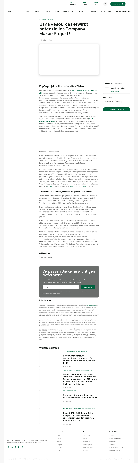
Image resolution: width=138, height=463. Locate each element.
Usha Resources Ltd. (118, 88)
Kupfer (49, 186)
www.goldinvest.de (91, 305)
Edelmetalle (71, 391)
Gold (71, 186)
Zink (86, 351)
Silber (84, 186)
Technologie (87, 370)
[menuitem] (128, 4)
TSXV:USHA (115, 91)
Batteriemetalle (78, 409)
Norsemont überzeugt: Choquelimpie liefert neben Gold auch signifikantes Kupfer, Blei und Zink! (79, 359)
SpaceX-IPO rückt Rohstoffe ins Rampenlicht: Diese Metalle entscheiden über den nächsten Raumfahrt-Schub (78, 417)
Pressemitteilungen (75, 370)
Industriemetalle (73, 351)
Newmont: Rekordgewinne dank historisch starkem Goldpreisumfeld (80, 396)
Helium (65, 370)
